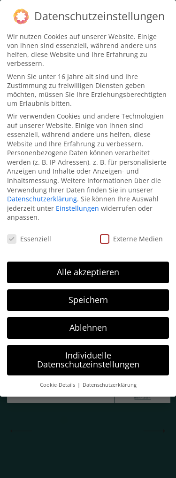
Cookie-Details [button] (58, 385)
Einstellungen (77, 208)
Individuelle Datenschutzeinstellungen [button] (88, 360)
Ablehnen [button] (88, 327)
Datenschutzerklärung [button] (110, 385)
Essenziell (29, 238)
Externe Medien (131, 238)
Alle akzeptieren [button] (88, 272)
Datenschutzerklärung (42, 198)
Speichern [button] (88, 299)
